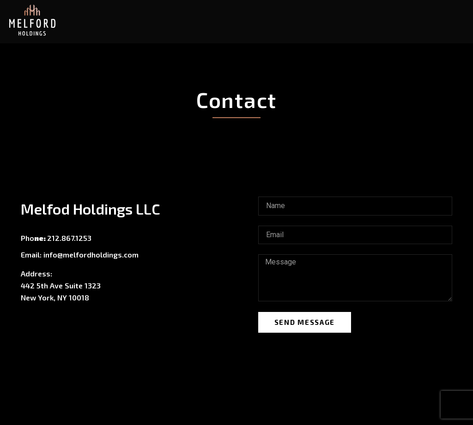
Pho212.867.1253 (56, 237)
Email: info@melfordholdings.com (80, 254)
